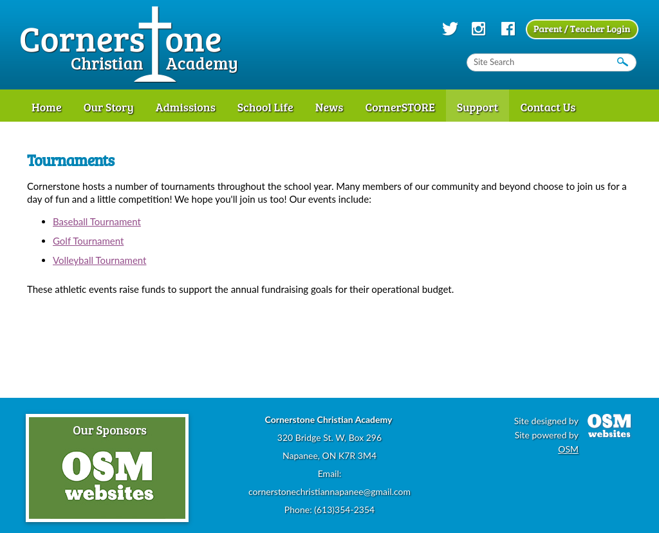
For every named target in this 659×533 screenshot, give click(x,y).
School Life (265, 107)
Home (47, 107)
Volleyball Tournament (99, 260)
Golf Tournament (88, 241)
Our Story (109, 107)
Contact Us (547, 107)
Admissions (186, 107)
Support (478, 107)
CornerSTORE (399, 107)
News (329, 107)
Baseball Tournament (97, 221)
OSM (568, 449)
